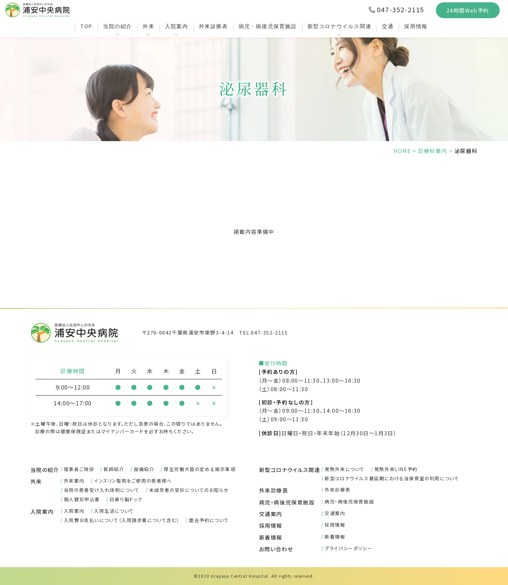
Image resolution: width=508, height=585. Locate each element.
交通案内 (270, 514)
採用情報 (415, 26)
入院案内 (176, 26)
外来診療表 (213, 26)
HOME (402, 151)
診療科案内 (432, 151)
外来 (148, 26)
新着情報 (270, 537)
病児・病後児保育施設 (268, 26)
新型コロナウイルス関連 (339, 26)
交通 (387, 26)
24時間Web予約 (467, 10)
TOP (86, 26)
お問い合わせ (276, 549)
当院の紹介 (117, 26)
